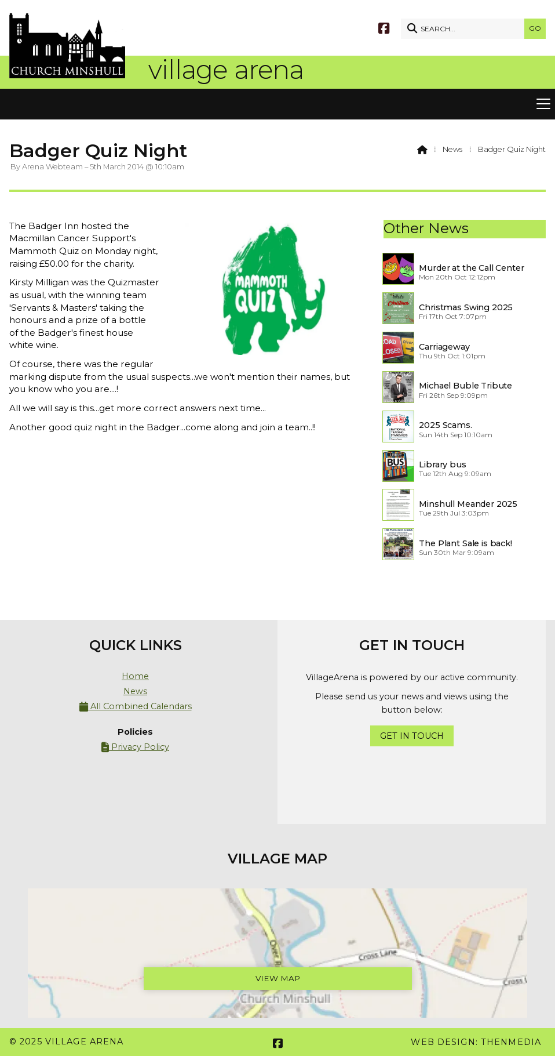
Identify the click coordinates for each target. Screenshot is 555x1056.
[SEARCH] (465, 29)
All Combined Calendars (135, 706)
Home (135, 676)
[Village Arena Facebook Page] (383, 27)
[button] (277, 104)
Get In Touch (412, 736)
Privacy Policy (135, 747)
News (452, 149)
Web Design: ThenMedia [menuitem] (476, 1042)
